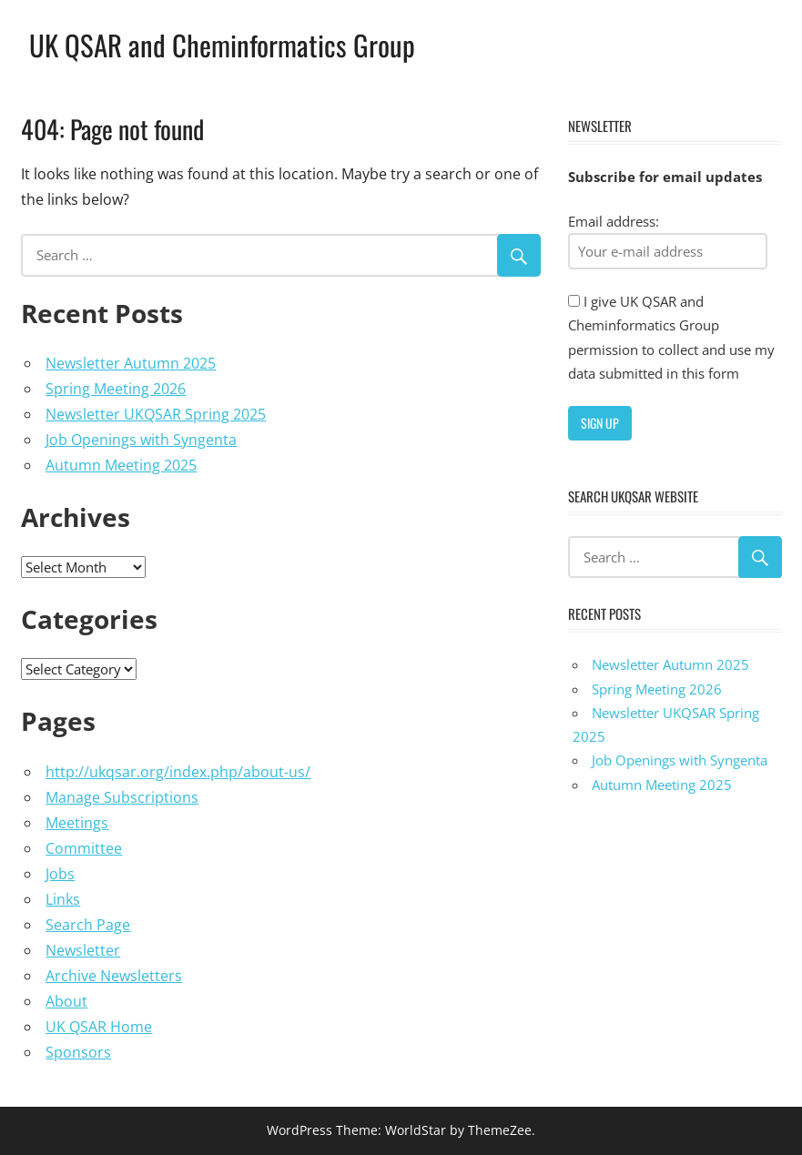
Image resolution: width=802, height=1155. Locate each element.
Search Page (88, 925)
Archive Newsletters (114, 976)
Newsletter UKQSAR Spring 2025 (156, 414)
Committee (84, 848)
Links (63, 899)
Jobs (60, 874)
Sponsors (78, 1052)
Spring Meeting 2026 (116, 389)
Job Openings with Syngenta (141, 440)
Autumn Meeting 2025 (121, 465)
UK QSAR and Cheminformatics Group (225, 44)
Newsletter (83, 950)
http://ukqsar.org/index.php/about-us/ (178, 772)
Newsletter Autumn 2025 (131, 363)
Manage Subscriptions (122, 797)
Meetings (77, 823)
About (66, 1001)
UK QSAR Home (99, 1027)
